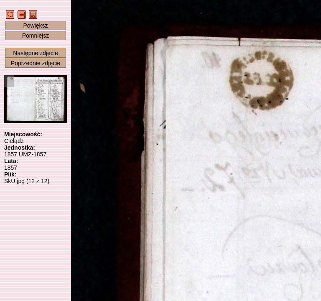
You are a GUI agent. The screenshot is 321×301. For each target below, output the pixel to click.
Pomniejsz (35, 35)
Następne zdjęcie (35, 53)
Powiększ (35, 25)
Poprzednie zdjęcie (35, 63)
